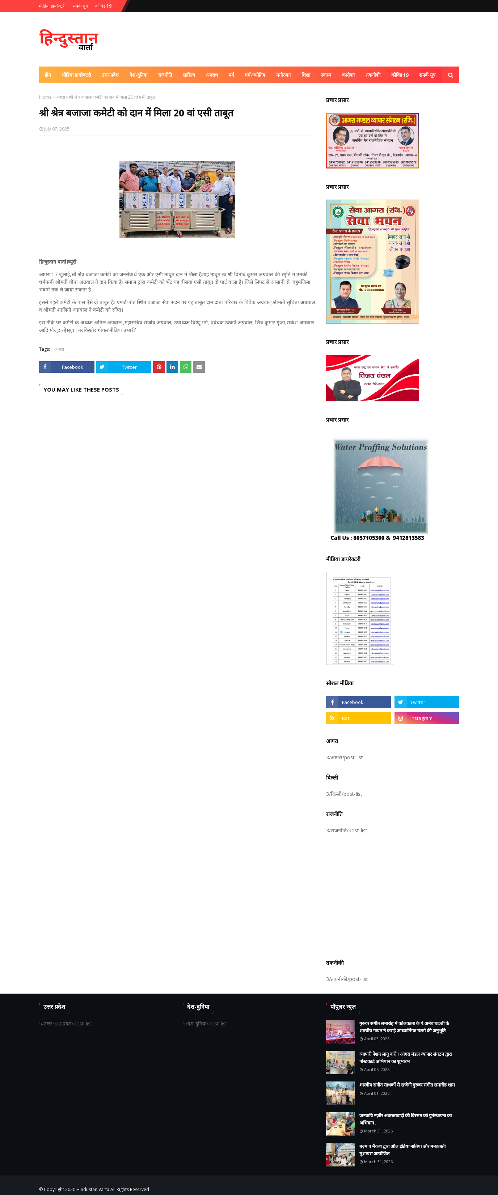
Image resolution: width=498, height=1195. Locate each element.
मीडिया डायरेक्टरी (52, 6)
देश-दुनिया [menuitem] (138, 75)
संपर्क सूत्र (80, 6)
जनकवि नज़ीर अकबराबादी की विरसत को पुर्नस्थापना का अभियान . (405, 1119)
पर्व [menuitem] (231, 75)
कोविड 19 (103, 6)
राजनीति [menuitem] (165, 75)
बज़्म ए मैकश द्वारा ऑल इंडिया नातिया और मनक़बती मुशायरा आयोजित (402, 1150)
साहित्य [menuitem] (189, 75)
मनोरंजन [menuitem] (283, 75)
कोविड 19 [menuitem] (399, 75)
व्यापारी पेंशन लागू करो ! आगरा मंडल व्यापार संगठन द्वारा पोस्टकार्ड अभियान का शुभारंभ (405, 1057)
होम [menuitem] (48, 75)
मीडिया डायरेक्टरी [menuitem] (76, 75)
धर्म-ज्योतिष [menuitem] (255, 75)
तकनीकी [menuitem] (373, 75)
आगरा (60, 97)
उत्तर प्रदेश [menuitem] (110, 75)
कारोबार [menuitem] (348, 75)
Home (45, 97)
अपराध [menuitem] (212, 75)
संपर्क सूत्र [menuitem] (427, 75)
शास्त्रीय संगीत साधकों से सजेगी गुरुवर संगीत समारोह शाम (407, 1084)
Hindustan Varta (92, 1189)
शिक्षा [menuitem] (305, 75)
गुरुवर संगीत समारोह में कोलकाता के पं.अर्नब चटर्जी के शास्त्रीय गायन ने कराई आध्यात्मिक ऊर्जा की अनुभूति (404, 1027)
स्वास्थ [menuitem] (326, 75)
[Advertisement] (392, 895)
